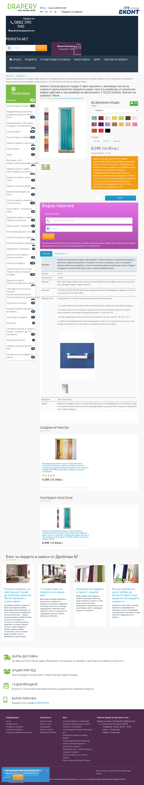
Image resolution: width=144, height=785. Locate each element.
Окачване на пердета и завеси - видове (90, 590)
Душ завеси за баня (16, 340)
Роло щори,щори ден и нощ (19, 232)
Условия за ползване (14, 727)
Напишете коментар (75, 98)
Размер (95, 137)
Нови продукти (14, 131)
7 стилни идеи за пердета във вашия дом (52, 592)
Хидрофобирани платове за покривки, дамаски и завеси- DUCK (20, 114)
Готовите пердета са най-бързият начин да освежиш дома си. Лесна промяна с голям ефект (18, 595)
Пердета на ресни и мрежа (19, 186)
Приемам (18, 777)
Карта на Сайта (46, 730)
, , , (113, 724)
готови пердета (83, 779)
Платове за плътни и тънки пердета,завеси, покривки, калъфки (19, 272)
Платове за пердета (115, 59)
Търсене (41, 48)
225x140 (106, 141)
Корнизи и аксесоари (22, 68)
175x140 (96, 141)
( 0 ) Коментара (59, 98)
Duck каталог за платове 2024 (108, 771)
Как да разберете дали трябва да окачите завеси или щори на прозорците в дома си (125, 595)
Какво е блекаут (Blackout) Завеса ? (77, 760)
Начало (15, 59)
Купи (120, 198)
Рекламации (45, 727)
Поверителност (12, 724)
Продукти (31, 59)
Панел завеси (82, 59)
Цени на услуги (46, 721)
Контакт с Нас (45, 724)
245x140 (116, 141)
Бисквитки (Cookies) (48, 732)
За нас (8, 721)
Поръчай (48, 236)
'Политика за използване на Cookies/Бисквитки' (23, 770)
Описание (46, 254)
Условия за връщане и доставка (19, 732)
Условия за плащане (14, 730)
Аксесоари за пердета (17, 317)
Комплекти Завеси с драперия (21, 243)
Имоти (99, 774)
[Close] (47, 770)
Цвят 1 (95, 106)
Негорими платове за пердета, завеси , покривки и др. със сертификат (21, 332)
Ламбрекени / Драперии (18, 249)
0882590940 (42, 703)
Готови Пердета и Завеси (55, 59)
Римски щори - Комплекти (19, 226)
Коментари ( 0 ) (61, 254)
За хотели (11, 323)
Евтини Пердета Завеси (17, 106)
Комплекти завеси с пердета (20, 237)
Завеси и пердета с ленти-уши (20, 143)
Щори (97, 59)
